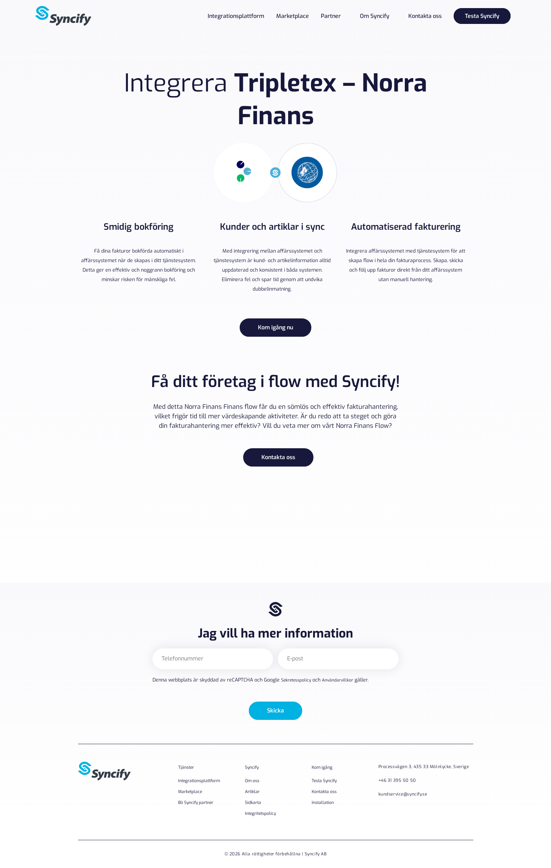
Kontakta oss (425, 16)
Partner (331, 16)
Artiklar (252, 791)
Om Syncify (374, 16)
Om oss (252, 781)
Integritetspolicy (260, 813)
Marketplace (292, 16)
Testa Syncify (482, 16)
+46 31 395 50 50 (397, 780)
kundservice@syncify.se (402, 794)
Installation (323, 802)
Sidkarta (253, 802)
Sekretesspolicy (296, 680)
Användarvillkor (337, 680)
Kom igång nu (275, 327)
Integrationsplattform (236, 16)
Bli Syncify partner (195, 802)
